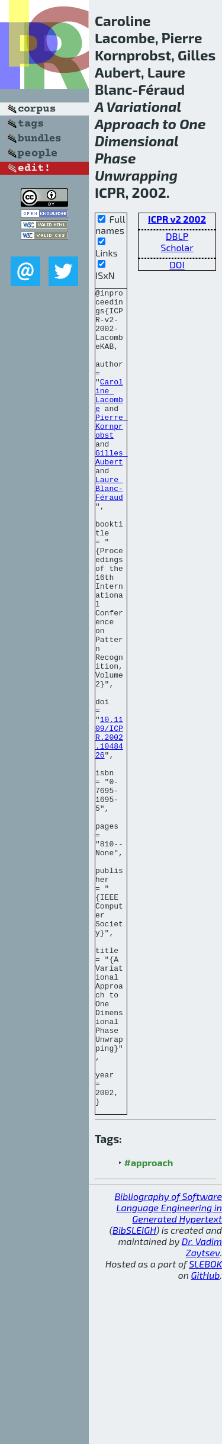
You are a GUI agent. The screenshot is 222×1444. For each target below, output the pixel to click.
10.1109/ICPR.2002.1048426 (109, 827)
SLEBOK (205, 1427)
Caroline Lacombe (109, 417)
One (192, 123)
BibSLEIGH (134, 1393)
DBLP (177, 236)
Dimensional (136, 140)
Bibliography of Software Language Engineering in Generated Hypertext (168, 1371)
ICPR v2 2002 (177, 218)
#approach (148, 1325)
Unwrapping (136, 175)
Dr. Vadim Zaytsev (202, 1410)
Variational (144, 106)
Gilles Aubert (111, 491)
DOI (177, 264)
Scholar (176, 247)
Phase (115, 157)
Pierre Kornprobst (111, 454)
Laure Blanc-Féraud (109, 529)
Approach (127, 123)
